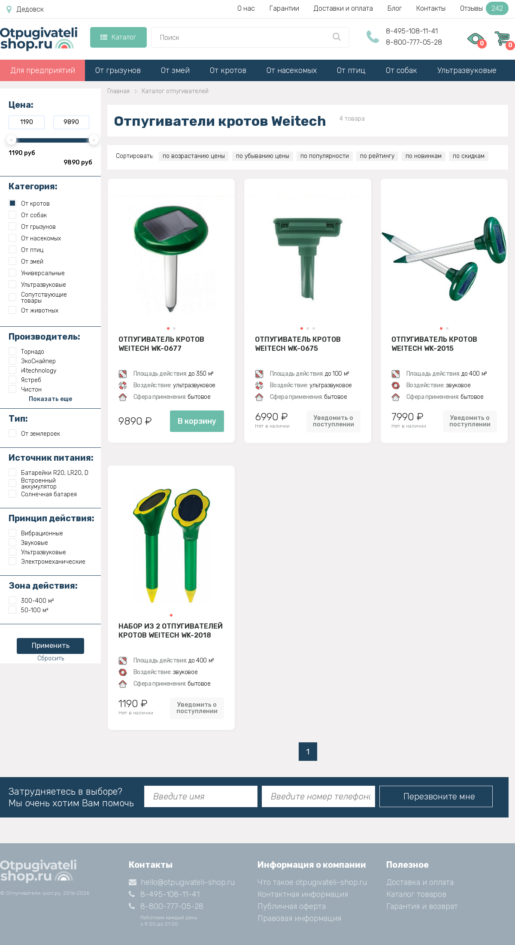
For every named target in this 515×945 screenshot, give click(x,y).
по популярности (324, 156)
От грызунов (118, 70)
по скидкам (469, 156)
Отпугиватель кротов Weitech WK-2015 (434, 343)
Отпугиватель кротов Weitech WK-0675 (298, 343)
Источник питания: (51, 457)
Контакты (430, 8)
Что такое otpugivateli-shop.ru (312, 882)
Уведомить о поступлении (333, 421)
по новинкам (424, 156)
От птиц (351, 70)
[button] (168, 328)
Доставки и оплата (343, 8)
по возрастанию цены (194, 156)
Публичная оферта (292, 906)
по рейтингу (377, 156)
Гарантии (284, 8)
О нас (246, 8)
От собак (401, 70)
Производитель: (44, 336)
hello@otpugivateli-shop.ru (182, 882)
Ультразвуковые (467, 70)
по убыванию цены (262, 156)
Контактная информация (303, 894)
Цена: (21, 104)
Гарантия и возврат (422, 906)
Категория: (33, 186)
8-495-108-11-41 (412, 31)
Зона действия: (43, 585)
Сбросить (50, 658)
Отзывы (484, 8)
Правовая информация (299, 918)
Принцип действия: (51, 518)
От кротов (228, 70)
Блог (395, 8)
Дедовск (25, 9)
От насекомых (292, 70)
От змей (175, 70)
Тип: (18, 418)
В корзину (197, 421)
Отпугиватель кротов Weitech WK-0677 (161, 343)
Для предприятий (42, 70)
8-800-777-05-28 (414, 42)
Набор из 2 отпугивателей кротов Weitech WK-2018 (170, 630)
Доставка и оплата (420, 882)
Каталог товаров (416, 894)
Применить (51, 645)
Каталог (118, 37)
